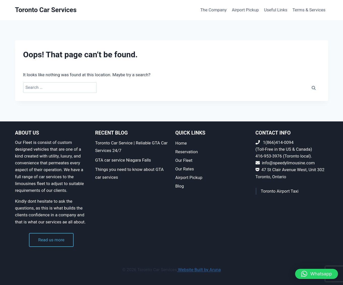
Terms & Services (308, 9)
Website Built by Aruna (199, 269)
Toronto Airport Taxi (280, 191)
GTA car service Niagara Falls (123, 160)
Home (181, 143)
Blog (179, 186)
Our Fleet (184, 160)
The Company (213, 9)
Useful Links (276, 9)
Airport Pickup (245, 9)
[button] (316, 274)
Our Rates (184, 168)
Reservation (186, 151)
